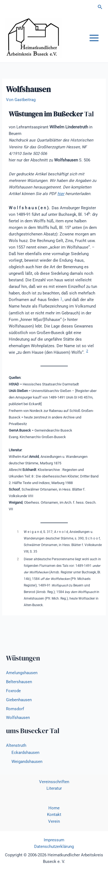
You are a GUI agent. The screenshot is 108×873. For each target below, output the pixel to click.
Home (54, 808)
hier (60, 193)
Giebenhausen (19, 699)
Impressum (54, 839)
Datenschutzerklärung (54, 846)
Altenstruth (16, 745)
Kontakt (54, 814)
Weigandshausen (26, 761)
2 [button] (87, 351)
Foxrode (13, 690)
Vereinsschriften (54, 781)
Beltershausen (19, 681)
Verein (54, 821)
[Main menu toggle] (94, 38)
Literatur (54, 788)
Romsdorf (15, 708)
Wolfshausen (18, 717)
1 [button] (61, 298)
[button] (100, 7)
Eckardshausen (25, 752)
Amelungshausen (21, 672)
